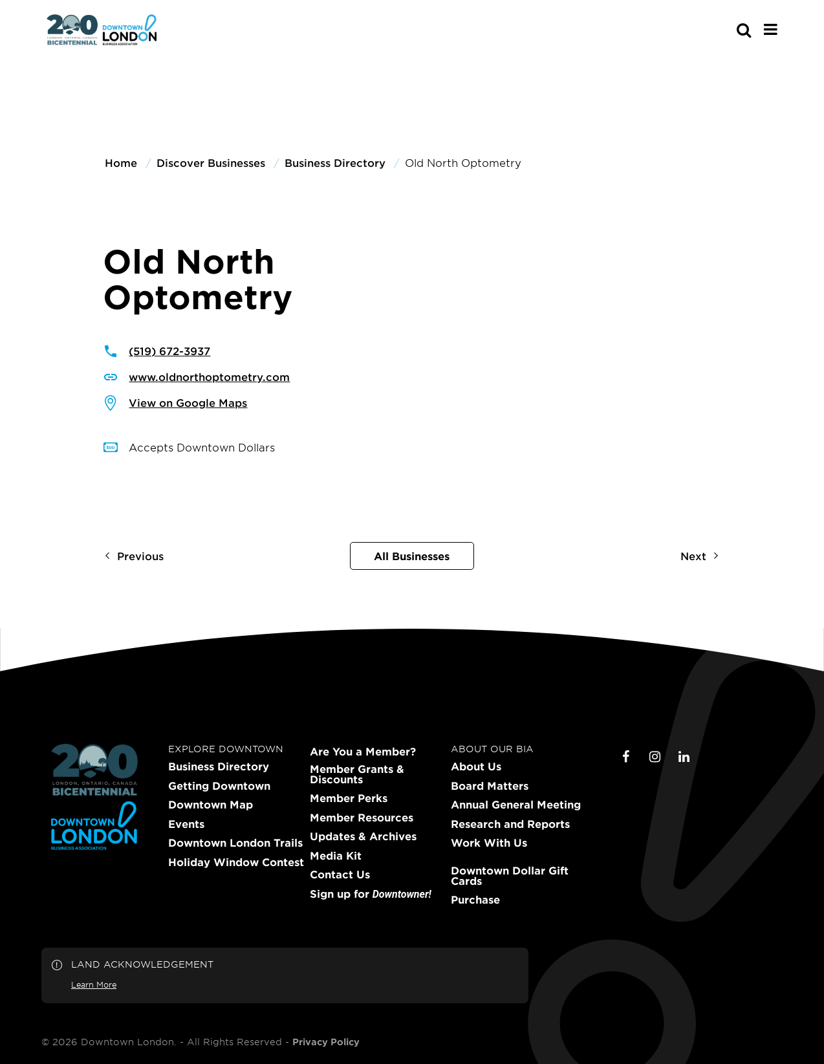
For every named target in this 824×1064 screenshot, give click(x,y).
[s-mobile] (720, 30)
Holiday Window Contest (236, 862)
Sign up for (370, 894)
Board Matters (489, 786)
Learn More (93, 984)
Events (186, 824)
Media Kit (336, 856)
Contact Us (340, 874)
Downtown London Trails (235, 843)
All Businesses (412, 555)
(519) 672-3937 (169, 350)
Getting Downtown (219, 786)
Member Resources (361, 817)
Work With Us (489, 843)
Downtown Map (210, 804)
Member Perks (348, 798)
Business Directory (218, 766)
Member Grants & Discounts (357, 774)
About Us (476, 766)
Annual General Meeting (516, 804)
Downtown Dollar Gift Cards (510, 876)
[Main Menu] (770, 29)
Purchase (475, 900)
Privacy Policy (326, 1042)
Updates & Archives (363, 836)
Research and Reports (510, 824)
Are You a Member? (363, 751)
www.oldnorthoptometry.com (209, 376)
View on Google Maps (188, 402)
